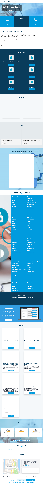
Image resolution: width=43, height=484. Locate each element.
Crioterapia (14, 219)
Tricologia (29, 196)
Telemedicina (14, 278)
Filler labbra (14, 204)
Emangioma (29, 254)
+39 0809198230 (26, 465)
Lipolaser (28, 223)
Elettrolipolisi (29, 206)
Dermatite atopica (30, 263)
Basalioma (13, 284)
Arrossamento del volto (16, 257)
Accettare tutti (30, 480)
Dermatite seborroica (15, 265)
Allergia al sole (29, 238)
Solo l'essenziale (21, 480)
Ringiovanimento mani (31, 204)
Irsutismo (28, 273)
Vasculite (13, 231)
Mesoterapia (14, 208)
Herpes (13, 215)
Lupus (13, 246)
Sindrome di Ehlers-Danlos (16, 282)
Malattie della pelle (30, 248)
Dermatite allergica (15, 263)
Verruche (28, 265)
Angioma (28, 233)
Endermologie (14, 210)
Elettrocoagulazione (30, 219)
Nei (12, 198)
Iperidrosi (13, 223)
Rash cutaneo (14, 242)
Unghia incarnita (30, 288)
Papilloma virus (30, 229)
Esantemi (13, 244)
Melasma (13, 254)
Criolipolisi (14, 206)
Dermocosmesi (14, 229)
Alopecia (13, 217)
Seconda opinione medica (16, 252)
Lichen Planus (29, 286)
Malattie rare (29, 275)
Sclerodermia (29, 244)
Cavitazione (14, 225)
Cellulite (13, 273)
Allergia (13, 200)
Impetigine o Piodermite (31, 259)
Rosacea (13, 238)
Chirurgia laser (14, 280)
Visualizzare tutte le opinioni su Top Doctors (21, 440)
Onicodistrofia (14, 288)
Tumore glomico (14, 290)
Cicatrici (28, 269)
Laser (13, 202)
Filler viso (13, 227)
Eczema (13, 240)
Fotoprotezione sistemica (16, 236)
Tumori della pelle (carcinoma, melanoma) (19, 269)
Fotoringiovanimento (30, 271)
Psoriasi (13, 213)
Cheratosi (13, 286)
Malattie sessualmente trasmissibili (18, 196)
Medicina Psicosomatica (31, 280)
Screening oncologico (15, 261)
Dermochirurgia (30, 200)
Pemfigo (28, 257)
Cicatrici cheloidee (15, 271)
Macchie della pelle (30, 213)
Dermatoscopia (29, 198)
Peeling (28, 227)
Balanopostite (29, 282)
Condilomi (29, 246)
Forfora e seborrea (30, 217)
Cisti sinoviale (14, 233)
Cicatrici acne (14, 259)
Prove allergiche (30, 215)
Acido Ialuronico (14, 250)
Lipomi (28, 250)
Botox (28, 225)
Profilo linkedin (10, 449)
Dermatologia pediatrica (31, 242)
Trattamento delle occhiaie (31, 202)
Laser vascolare (30, 210)
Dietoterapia (29, 267)
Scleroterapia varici (30, 208)
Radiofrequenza (30, 240)
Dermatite (29, 278)
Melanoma (14, 248)
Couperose (29, 221)
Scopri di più (11, 64)
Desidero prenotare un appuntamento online (21, 300)
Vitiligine (28, 231)
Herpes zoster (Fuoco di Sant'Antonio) (33, 261)
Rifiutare (12, 480)
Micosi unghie (14, 275)
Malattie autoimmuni (30, 236)
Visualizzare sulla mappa (11, 466)
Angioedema (14, 267)
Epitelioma (29, 284)
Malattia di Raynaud (30, 252)
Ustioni (13, 221)
